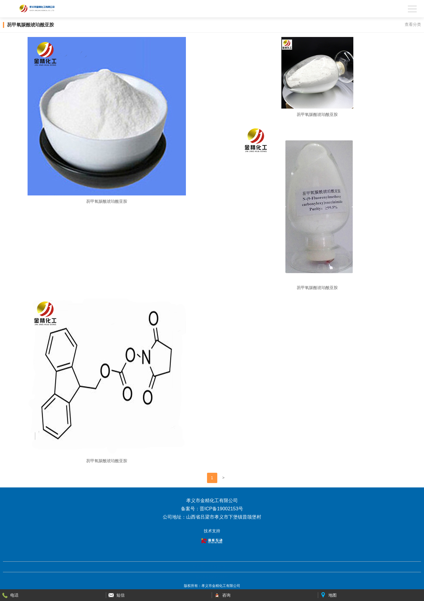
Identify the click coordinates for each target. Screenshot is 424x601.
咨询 (226, 595)
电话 (14, 595)
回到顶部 (218, 567)
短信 (120, 595)
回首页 (199, 567)
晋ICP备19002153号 (212, 577)
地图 (332, 595)
